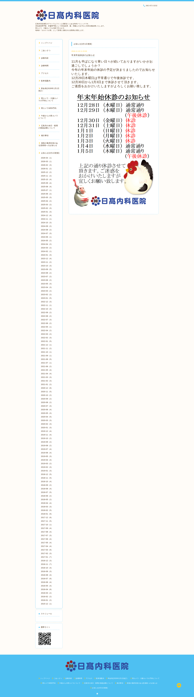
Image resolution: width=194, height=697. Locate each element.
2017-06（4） (47, 539)
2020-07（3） (47, 406)
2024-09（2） (47, 226)
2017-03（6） (47, 550)
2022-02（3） (47, 338)
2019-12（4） (47, 431)
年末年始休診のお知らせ (83, 55)
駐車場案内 (44, 81)
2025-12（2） (47, 172)
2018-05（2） (47, 499)
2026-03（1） (47, 161)
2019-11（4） (47, 435)
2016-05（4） (47, 586)
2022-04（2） (47, 330)
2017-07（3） (47, 535)
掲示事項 (44, 135)
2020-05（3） (47, 413)
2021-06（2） (47, 366)
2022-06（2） (47, 323)
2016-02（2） (47, 597)
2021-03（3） (47, 377)
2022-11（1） (47, 305)
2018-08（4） (47, 489)
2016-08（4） (47, 575)
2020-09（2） (47, 399)
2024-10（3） (47, 223)
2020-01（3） (47, 428)
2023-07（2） (47, 276)
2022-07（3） (47, 320)
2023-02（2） (47, 294)
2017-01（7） (47, 557)
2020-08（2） (47, 402)
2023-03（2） (47, 291)
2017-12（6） (47, 517)
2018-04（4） (47, 503)
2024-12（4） (47, 215)
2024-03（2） (47, 248)
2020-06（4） (47, 410)
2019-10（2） (47, 438)
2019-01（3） (47, 471)
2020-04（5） (47, 417)
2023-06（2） (47, 280)
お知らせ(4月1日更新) (49, 153)
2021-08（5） (47, 359)
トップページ (45, 43)
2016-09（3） (47, 571)
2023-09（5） (47, 269)
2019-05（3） (47, 456)
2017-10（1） (47, 525)
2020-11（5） (47, 392)
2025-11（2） (47, 176)
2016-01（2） (47, 600)
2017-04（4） (47, 546)
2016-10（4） (47, 568)
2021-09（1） (47, 356)
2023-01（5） (47, 298)
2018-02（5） (47, 510)
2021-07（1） (47, 363)
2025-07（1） (47, 190)
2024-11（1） (47, 219)
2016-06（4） (47, 582)
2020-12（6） (47, 388)
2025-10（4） (47, 179)
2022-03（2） (47, 334)
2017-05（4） (47, 543)
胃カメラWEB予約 (48, 108)
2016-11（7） (47, 564)
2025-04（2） (47, 201)
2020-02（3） (47, 424)
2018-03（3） (47, 507)
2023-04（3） (47, 287)
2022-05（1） (47, 327)
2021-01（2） (47, 384)
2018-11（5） (47, 478)
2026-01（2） (47, 169)
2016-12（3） (47, 561)
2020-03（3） (47, 420)
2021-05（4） (47, 370)
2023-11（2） (47, 262)
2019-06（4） (47, 453)
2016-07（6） (47, 579)
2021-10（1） (47, 352)
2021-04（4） (47, 374)
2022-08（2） (47, 316)
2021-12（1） (47, 345)
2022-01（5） (47, 341)
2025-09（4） (47, 183)
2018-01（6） (47, 514)
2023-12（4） (47, 259)
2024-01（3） (47, 255)
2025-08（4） (47, 187)
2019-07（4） (47, 449)
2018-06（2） (47, 496)
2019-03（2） (47, 463)
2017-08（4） (47, 532)
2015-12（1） (47, 604)
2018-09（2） (47, 485)
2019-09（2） (47, 442)
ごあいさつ (44, 50)
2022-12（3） (47, 302)
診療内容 (44, 58)
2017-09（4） (47, 528)
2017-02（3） (47, 553)
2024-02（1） (47, 251)
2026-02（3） (47, 165)
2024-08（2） (47, 230)
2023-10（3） (47, 266)
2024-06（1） (47, 237)
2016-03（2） (47, 593)
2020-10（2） (47, 395)
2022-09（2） (47, 312)
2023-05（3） (47, 284)
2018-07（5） (47, 492)
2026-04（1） (47, 158)
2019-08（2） (47, 446)
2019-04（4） (47, 460)
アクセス (44, 73)
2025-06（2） (47, 194)
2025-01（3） (47, 212)
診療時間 (44, 66)
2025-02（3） (47, 208)
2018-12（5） (47, 474)
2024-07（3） (47, 233)
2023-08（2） (47, 273)
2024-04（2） (47, 244)
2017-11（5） (47, 521)
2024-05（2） (47, 241)
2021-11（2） (47, 348)
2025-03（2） (47, 205)
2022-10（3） (47, 309)
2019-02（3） (47, 467)
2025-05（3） (47, 197)
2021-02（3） (47, 381)
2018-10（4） (47, 481)
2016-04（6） (47, 589)
